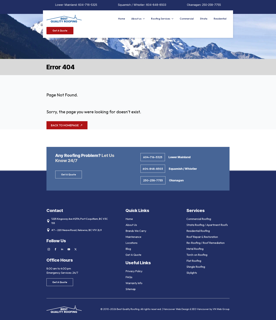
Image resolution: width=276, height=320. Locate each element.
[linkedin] (62, 249)
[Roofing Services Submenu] (173, 18)
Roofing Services (160, 18)
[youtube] (69, 249)
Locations (131, 243)
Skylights (191, 272)
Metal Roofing (194, 249)
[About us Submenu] (145, 18)
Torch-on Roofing (196, 254)
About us (136, 18)
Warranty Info (134, 283)
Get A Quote (133, 254)
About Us (131, 225)
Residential (220, 18)
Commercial (187, 18)
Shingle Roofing (195, 266)
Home (121, 18)
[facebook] (55, 249)
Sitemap (131, 289)
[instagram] (48, 249)
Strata (203, 18)
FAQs (129, 277)
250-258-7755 (211, 5)
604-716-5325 (87, 5)
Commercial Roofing (198, 219)
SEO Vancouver (200, 309)
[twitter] (75, 249)
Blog (128, 249)
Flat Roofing (193, 260)
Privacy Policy (134, 271)
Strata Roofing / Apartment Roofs (207, 225)
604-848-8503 (156, 5)
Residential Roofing (198, 231)
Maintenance (133, 237)
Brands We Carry (136, 231)
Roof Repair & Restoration (202, 237)
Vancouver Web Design (176, 309)
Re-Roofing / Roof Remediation (205, 243)
